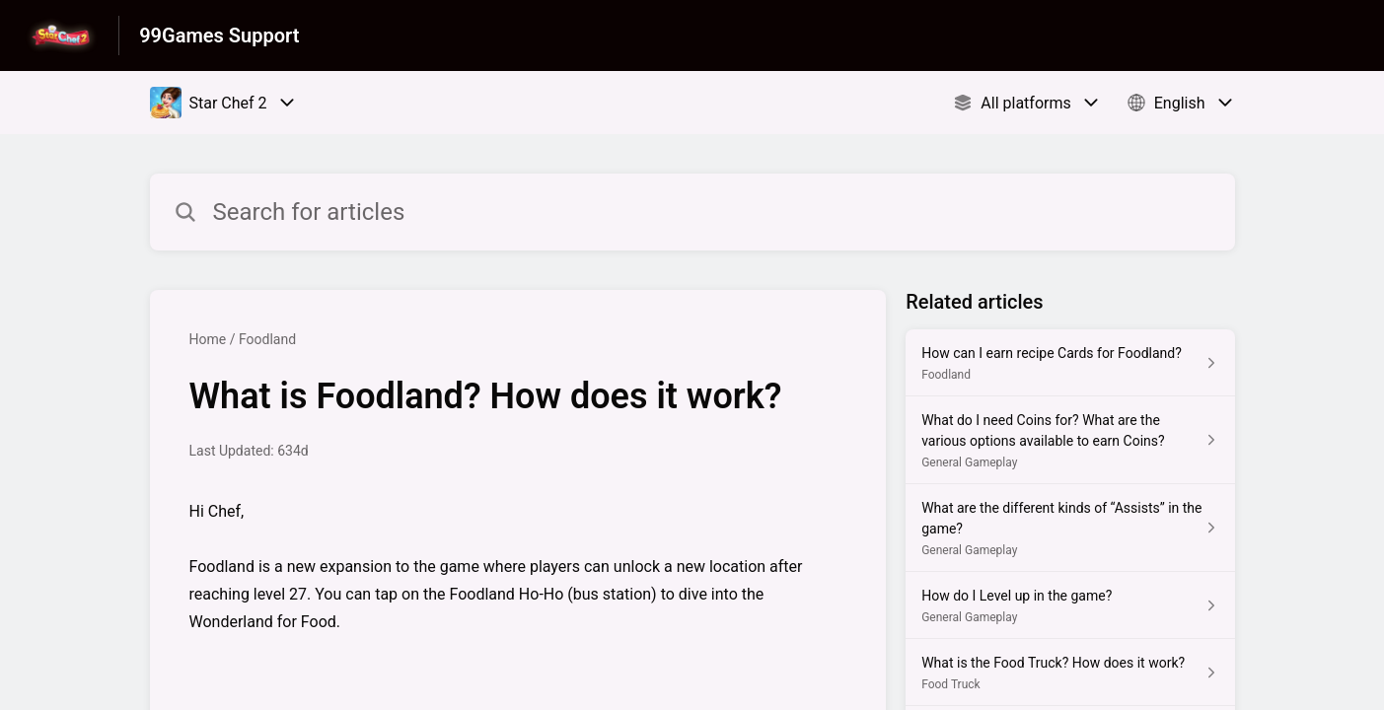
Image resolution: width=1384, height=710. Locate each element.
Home (208, 339)
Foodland (267, 339)
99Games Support (219, 35)
